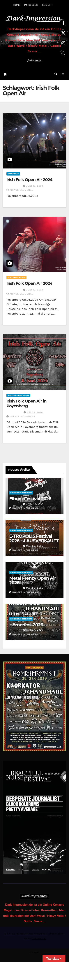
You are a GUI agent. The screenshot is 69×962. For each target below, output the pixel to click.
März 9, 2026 (34, 546)
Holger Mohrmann (20, 416)
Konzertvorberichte (18, 395)
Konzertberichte (16, 277)
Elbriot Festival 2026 (30, 498)
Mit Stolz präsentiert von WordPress (25, 933)
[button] (55, 74)
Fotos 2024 (13, 174)
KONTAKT (47, 5)
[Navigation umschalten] (63, 74)
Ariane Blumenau (19, 190)
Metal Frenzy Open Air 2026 (32, 580)
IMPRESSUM (31, 5)
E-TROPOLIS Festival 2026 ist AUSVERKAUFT (34, 538)
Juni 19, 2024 (34, 186)
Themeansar (38, 938)
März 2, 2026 (34, 588)
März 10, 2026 (35, 503)
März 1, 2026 (34, 630)
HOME (16, 5)
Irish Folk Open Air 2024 (29, 179)
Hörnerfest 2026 (26, 624)
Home (34, 952)
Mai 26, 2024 (34, 412)
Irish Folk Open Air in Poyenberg (26, 403)
